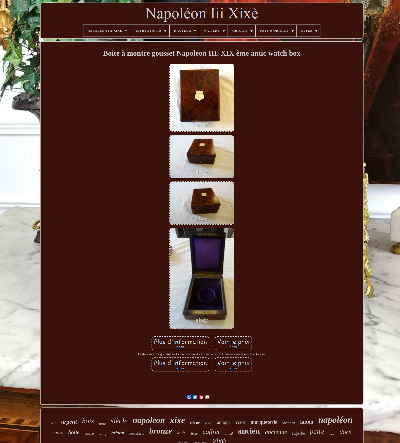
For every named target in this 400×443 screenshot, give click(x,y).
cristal (117, 432)
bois (88, 421)
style (331, 434)
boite (74, 432)
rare (53, 423)
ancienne (276, 432)
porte (208, 423)
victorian (288, 423)
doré (345, 431)
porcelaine (136, 433)
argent (69, 421)
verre (240, 422)
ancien (249, 430)
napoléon (335, 420)
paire (317, 431)
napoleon (149, 420)
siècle (119, 421)
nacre (89, 433)
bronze (160, 430)
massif (102, 434)
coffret (211, 431)
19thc (194, 433)
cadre (57, 432)
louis (181, 432)
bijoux (102, 423)
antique (224, 422)
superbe (298, 433)
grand (229, 433)
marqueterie (264, 422)
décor (195, 423)
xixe (177, 420)
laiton (306, 422)
